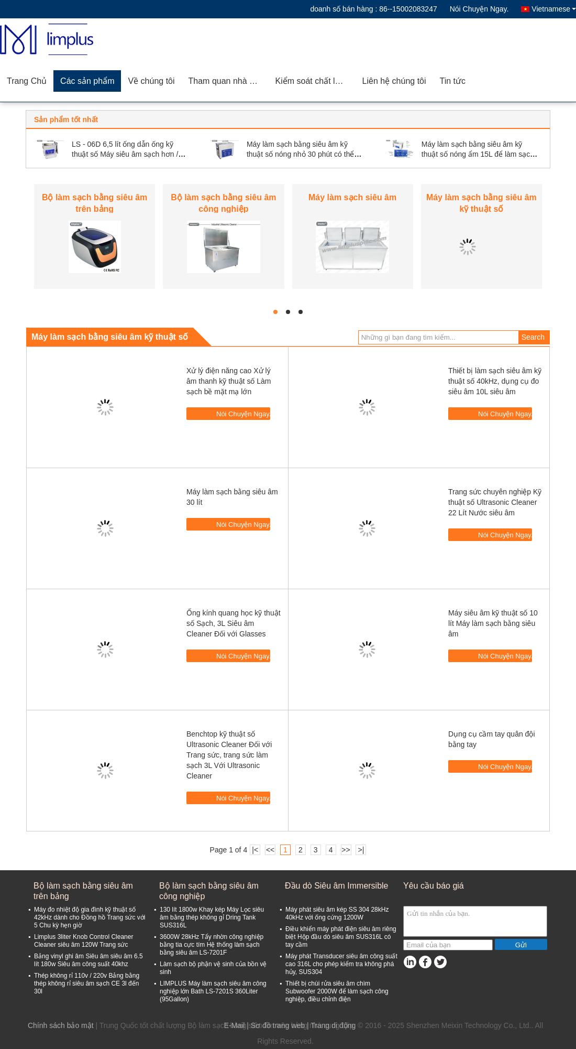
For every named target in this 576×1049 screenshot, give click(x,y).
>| (361, 850)
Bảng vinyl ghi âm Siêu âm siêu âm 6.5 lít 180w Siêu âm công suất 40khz (88, 960)
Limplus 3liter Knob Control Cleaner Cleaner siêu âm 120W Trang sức (83, 940)
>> (345, 850)
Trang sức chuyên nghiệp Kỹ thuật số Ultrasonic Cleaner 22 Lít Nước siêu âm (494, 502)
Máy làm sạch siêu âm (352, 197)
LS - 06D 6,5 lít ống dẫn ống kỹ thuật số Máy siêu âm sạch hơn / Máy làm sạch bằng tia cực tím (125, 154)
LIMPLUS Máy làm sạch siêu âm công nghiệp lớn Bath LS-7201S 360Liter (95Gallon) (213, 991)
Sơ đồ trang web (278, 1025)
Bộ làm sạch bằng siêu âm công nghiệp (209, 891)
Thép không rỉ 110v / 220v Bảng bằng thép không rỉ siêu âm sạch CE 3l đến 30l (86, 983)
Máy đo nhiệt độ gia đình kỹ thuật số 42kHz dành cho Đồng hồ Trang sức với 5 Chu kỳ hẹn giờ (89, 917)
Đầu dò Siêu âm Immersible (337, 885)
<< (270, 850)
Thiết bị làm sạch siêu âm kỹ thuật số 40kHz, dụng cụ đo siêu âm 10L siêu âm (494, 381)
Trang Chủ (27, 81)
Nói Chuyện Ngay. (479, 9)
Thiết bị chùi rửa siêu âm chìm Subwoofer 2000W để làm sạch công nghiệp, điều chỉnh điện (337, 991)
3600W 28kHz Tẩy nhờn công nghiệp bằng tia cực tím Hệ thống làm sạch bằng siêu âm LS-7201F (211, 944)
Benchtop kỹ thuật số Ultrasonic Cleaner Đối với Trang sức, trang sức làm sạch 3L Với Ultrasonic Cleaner (229, 755)
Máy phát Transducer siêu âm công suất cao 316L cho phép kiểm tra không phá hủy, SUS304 (341, 964)
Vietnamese (553, 9)
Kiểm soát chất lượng (315, 81)
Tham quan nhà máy (227, 81)
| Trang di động (331, 1025)
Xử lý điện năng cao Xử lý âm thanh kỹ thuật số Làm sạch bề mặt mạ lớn (228, 381)
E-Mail (234, 1025)
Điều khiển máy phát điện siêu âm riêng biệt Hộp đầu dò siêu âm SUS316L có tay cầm (340, 936)
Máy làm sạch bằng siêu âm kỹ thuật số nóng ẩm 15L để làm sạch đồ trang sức (478, 154)
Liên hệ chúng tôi (394, 81)
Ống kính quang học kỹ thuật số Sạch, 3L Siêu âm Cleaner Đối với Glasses (233, 623)
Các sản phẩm (87, 81)
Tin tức (453, 81)
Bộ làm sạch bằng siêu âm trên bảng (83, 891)
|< (255, 850)
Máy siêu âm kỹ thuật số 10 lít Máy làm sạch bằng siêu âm (493, 623)
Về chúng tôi (151, 81)
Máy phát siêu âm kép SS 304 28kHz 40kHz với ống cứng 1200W (337, 913)
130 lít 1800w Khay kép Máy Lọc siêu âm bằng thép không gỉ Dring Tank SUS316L (212, 917)
